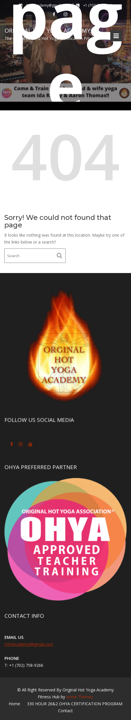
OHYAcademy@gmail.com (29, 644)
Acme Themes (79, 696)
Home (14, 703)
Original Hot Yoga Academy (47, 30)
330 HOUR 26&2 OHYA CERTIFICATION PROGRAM (74, 703)
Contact (65, 710)
